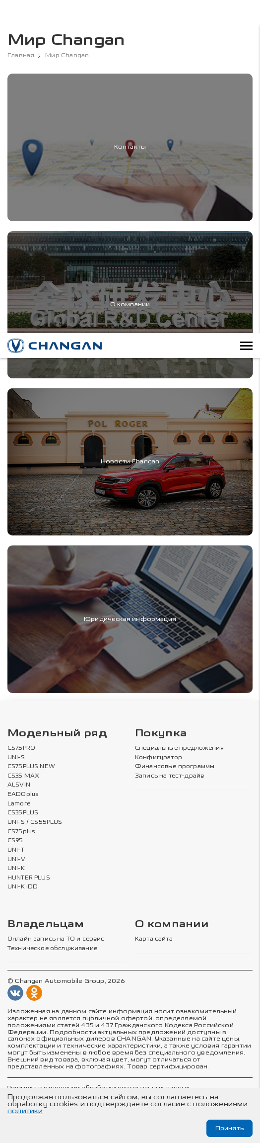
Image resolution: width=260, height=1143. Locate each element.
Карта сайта (154, 939)
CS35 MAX (23, 776)
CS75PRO (21, 748)
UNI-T (15, 850)
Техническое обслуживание (52, 949)
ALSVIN (18, 785)
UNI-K (16, 869)
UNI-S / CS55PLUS (35, 822)
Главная (20, 55)
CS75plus (21, 832)
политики (25, 1111)
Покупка (161, 733)
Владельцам (45, 924)
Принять (229, 1128)
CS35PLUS (22, 813)
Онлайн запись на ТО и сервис (56, 939)
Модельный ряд (57, 733)
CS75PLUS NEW (31, 767)
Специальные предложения (179, 748)
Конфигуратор (158, 758)
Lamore (19, 804)
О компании (171, 924)
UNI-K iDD (22, 887)
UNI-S (16, 758)
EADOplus (22, 794)
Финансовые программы (174, 767)
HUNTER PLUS (28, 878)
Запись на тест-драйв (169, 776)
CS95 (15, 841)
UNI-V (16, 860)
